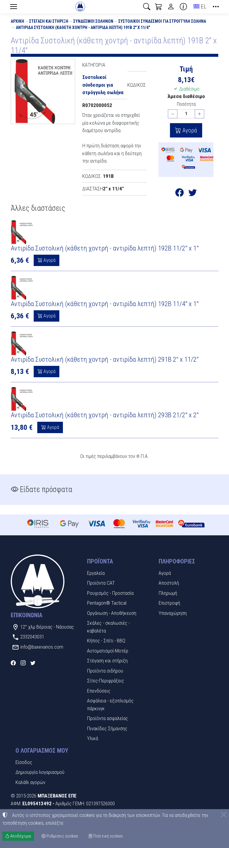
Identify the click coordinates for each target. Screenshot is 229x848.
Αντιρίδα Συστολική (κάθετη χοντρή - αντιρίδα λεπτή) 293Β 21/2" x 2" (105, 415)
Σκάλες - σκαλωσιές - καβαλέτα (108, 627)
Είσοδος (24, 762)
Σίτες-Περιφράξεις (105, 681)
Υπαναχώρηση (173, 613)
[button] (147, 6)
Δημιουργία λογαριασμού (40, 772)
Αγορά (189, 130)
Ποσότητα (186, 104)
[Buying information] (183, 6)
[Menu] (13, 6)
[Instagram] (23, 663)
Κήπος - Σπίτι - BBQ (106, 641)
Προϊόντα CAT (101, 583)
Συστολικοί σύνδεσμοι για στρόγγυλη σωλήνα (162, 21)
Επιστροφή (169, 603)
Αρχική (17, 21)
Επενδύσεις (98, 691)
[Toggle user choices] (171, 6)
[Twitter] (32, 663)
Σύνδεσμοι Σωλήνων (93, 21)
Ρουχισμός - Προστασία (110, 593)
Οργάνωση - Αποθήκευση (111, 613)
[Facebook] (13, 663)
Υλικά (92, 738)
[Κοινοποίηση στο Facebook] (179, 194)
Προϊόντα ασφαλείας (107, 718)
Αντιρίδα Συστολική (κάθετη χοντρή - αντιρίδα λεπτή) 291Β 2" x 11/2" (105, 359)
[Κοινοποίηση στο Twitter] (192, 194)
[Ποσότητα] (186, 114)
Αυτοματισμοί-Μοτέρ (107, 651)
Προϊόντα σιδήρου (105, 671)
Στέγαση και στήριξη (48, 21)
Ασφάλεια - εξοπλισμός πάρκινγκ (110, 704)
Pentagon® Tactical (106, 603)
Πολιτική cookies (105, 836)
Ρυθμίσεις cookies (59, 836)
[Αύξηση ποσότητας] (199, 114)
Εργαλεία (96, 573)
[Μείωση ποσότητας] (172, 114)
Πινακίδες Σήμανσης (107, 728)
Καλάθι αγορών (30, 782)
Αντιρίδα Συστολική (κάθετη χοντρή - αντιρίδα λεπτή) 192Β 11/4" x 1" (105, 304)
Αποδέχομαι (18, 836)
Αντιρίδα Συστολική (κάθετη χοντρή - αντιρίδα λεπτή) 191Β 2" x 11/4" (83, 27)
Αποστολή (169, 583)
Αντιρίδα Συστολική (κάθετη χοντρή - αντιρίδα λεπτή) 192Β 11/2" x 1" (105, 248)
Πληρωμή (168, 593)
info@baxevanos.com (41, 647)
